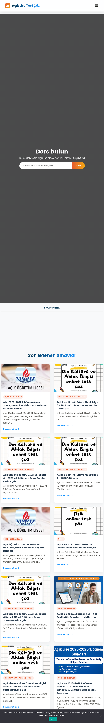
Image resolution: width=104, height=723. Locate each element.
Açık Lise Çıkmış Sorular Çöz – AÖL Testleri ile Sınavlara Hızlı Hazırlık (77, 615)
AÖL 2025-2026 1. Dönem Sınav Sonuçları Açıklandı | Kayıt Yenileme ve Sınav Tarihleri (25, 405)
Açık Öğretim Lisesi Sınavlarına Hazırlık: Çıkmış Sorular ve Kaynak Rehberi (23, 547)
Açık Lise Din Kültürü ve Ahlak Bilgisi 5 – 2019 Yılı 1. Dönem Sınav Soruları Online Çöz (78, 405)
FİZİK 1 (60, 539)
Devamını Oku (11, 429)
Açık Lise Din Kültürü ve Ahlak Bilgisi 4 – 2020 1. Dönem (78, 476)
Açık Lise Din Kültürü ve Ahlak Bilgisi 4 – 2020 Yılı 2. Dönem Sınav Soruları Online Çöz (24, 478)
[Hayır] (101, 716)
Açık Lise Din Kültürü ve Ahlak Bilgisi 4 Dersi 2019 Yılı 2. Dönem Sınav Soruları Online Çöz (24, 686)
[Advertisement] (52, 332)
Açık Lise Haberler (13, 397)
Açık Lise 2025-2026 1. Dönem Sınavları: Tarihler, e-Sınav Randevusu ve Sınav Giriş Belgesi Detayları (76, 688)
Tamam (53, 719)
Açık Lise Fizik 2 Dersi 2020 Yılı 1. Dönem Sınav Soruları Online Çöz (76, 546)
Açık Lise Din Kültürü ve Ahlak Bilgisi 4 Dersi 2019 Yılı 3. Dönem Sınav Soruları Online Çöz (24, 617)
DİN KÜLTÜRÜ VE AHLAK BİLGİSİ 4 (18, 469)
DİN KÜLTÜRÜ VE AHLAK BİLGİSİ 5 (72, 397)
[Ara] (45, 165)
